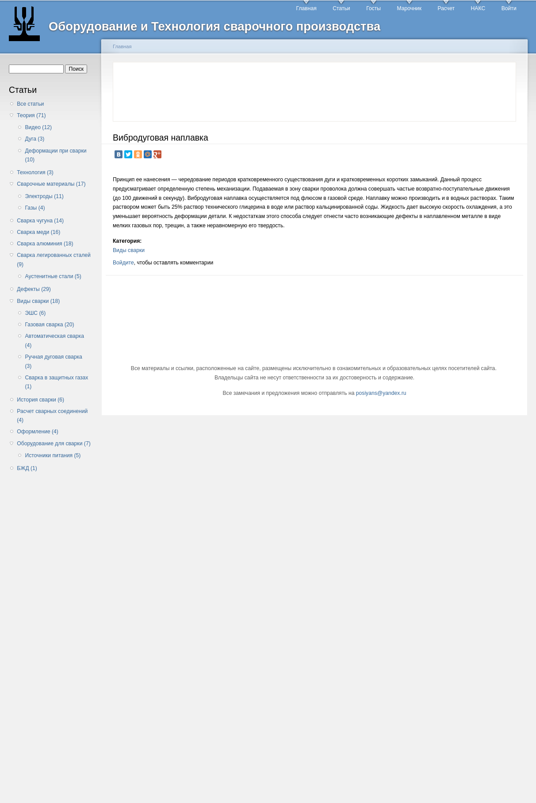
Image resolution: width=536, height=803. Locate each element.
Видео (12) (38, 127)
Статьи (341, 8)
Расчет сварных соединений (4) (52, 416)
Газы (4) (35, 208)
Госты (373, 8)
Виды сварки (129, 250)
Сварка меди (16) (38, 232)
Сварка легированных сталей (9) (54, 260)
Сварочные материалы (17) (51, 184)
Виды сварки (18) (38, 301)
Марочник (409, 8)
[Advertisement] (52, 616)
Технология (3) (35, 172)
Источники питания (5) (52, 455)
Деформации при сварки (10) (55, 155)
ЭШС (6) (35, 313)
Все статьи (30, 104)
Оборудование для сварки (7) (53, 443)
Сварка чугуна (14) (40, 221)
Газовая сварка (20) (49, 324)
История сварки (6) (40, 400)
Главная (306, 8)
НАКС (478, 8)
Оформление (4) (37, 431)
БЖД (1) (27, 468)
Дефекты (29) (34, 289)
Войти (509, 8)
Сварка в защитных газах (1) (56, 382)
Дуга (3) (34, 139)
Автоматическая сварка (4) (54, 340)
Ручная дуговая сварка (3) (53, 361)
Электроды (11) (44, 196)
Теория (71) (31, 115)
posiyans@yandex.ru (381, 393)
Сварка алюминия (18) (45, 244)
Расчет (446, 8)
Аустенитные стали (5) (53, 276)
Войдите (123, 263)
